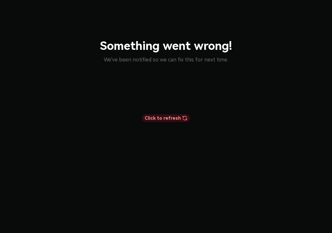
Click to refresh (166, 118)
